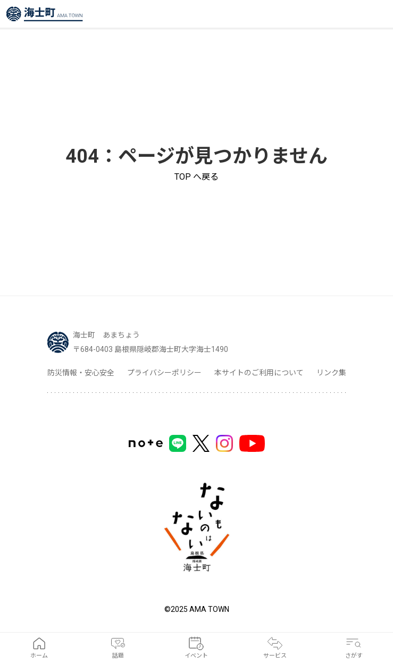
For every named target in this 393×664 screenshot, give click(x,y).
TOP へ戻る (196, 177)
